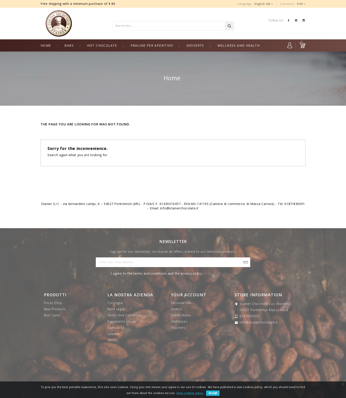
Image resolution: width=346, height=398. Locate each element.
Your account (188, 294)
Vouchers (178, 327)
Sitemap (113, 334)
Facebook (288, 20)
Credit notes (181, 315)
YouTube (296, 20)
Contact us (116, 327)
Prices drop (53, 303)
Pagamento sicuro (121, 321)
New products (55, 309)
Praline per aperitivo (152, 45)
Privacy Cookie (216, 273)
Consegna (115, 303)
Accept (213, 393)
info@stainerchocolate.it (259, 322)
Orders (176, 309)
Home (46, 45)
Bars (69, 45)
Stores (112, 340)
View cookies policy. (190, 393)
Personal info (181, 303)
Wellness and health (239, 45)
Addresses (179, 321)
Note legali (116, 309)
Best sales (52, 315)
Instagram (303, 20)
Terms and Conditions (124, 315)
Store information (258, 294)
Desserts (195, 45)
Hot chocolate (102, 45)
